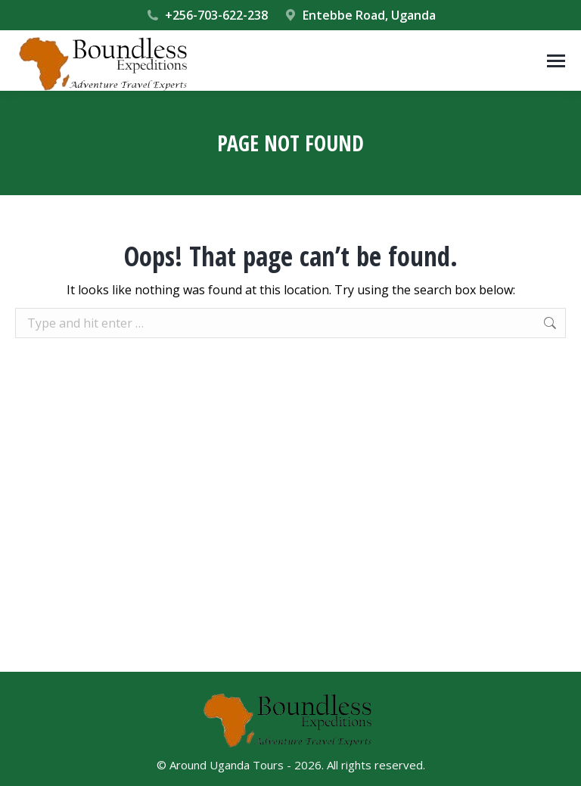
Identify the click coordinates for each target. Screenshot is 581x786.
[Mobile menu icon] (556, 60)
